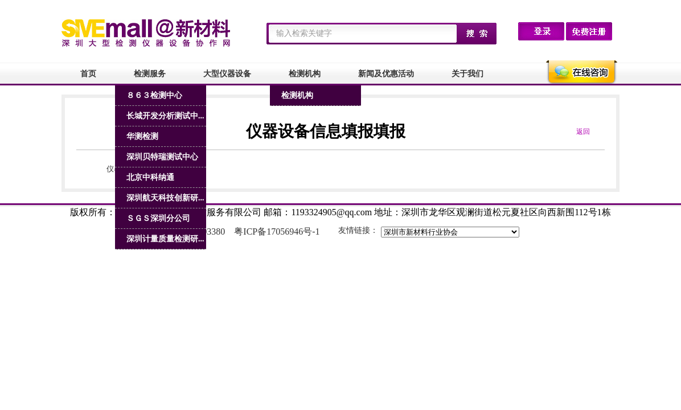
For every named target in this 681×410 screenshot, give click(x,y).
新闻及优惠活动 (386, 73)
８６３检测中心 (154, 95)
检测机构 (305, 73)
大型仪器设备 (227, 73)
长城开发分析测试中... (165, 116)
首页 (88, 73)
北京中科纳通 (150, 177)
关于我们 (467, 73)
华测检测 (142, 136)
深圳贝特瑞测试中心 (162, 157)
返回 (583, 132)
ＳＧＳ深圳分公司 (158, 218)
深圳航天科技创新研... (165, 198)
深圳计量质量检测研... (165, 239)
